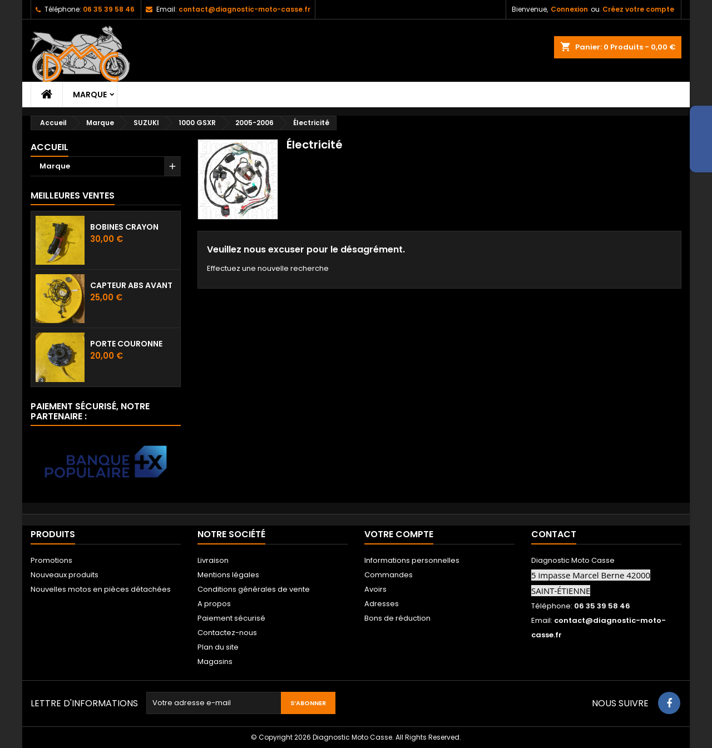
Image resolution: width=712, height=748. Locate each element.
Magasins (215, 661)
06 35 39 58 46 (109, 9)
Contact (553, 534)
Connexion (569, 9)
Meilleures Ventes (73, 195)
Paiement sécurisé (231, 618)
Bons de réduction (397, 618)
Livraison (213, 560)
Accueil (49, 147)
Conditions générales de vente (253, 589)
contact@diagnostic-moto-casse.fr (244, 9)
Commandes (388, 574)
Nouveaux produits (64, 574)
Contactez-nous (227, 632)
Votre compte (398, 534)
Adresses (381, 603)
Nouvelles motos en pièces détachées (101, 589)
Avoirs (375, 589)
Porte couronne (126, 343)
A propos (214, 603)
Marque (90, 94)
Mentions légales (228, 574)
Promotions (51, 560)
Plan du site (218, 647)
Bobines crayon (124, 226)
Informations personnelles (411, 560)
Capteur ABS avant (131, 285)
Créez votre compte (638, 9)
